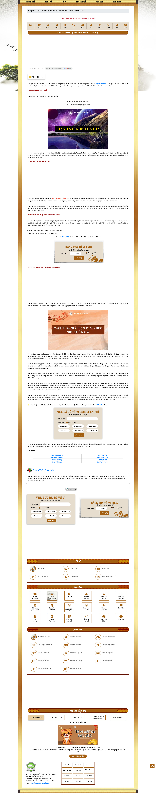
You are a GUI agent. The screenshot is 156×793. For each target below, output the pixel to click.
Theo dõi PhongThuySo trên (59, 68)
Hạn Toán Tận (102, 455)
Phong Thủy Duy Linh (43, 470)
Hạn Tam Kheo (102, 462)
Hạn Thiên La (57, 462)
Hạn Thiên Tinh (102, 457)
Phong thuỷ (81, 1)
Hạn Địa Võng (57, 460)
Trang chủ (30, 1)
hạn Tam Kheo (101, 84)
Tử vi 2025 (65, 237)
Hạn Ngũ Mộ (102, 460)
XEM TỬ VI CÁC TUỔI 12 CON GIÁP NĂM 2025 (78, 18)
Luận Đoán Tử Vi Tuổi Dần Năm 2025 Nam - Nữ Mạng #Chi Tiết (78, 747)
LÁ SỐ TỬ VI (99, 405)
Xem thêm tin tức (78, 756)
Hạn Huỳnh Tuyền (57, 455)
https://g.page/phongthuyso (40, 783)
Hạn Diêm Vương (57, 457)
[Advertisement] (78, 51)
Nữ (94, 253)
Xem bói (99, 1)
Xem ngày (117, 1)
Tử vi (64, 1)
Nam (88, 253)
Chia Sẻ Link (72, 489)
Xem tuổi (48, 1)
